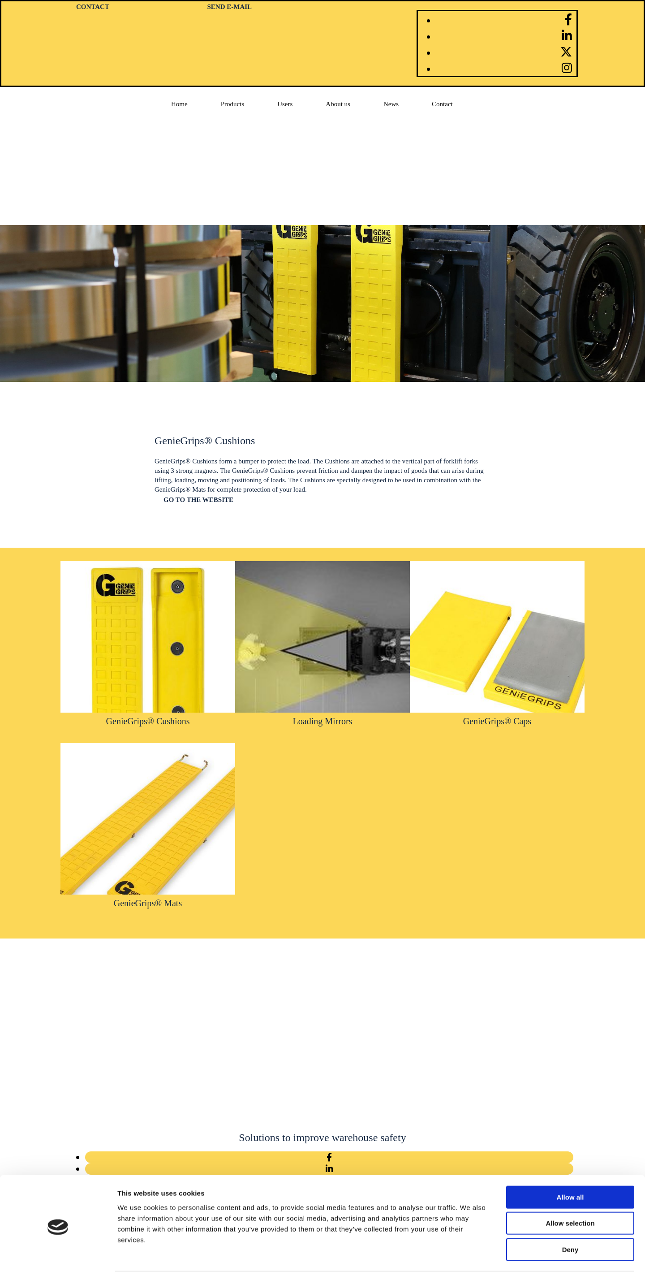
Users (284, 104)
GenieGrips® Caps (497, 721)
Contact (442, 104)
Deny (570, 1219)
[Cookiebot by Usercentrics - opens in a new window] (58, 1258)
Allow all (570, 1166)
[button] (198, 500)
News (391, 104)
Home (179, 104)
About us (338, 104)
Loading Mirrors (323, 721)
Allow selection (570, 1193)
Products (233, 104)
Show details (470, 1258)
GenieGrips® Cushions (148, 721)
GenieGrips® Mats (148, 903)
